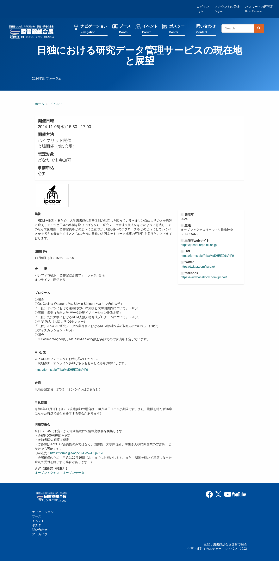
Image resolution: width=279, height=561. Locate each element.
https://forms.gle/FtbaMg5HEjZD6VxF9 (61, 369)
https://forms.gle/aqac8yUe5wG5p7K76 (77, 453)
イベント (150, 29)
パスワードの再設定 (259, 9)
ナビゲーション (94, 29)
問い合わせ (206, 29)
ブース (125, 29)
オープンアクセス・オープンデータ (59, 472)
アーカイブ (39, 534)
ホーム (39, 103)
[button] (52, 195)
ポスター (177, 29)
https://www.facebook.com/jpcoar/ (204, 277)
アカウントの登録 (227, 9)
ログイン (202, 9)
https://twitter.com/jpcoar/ (198, 266)
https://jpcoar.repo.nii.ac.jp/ (199, 245)
